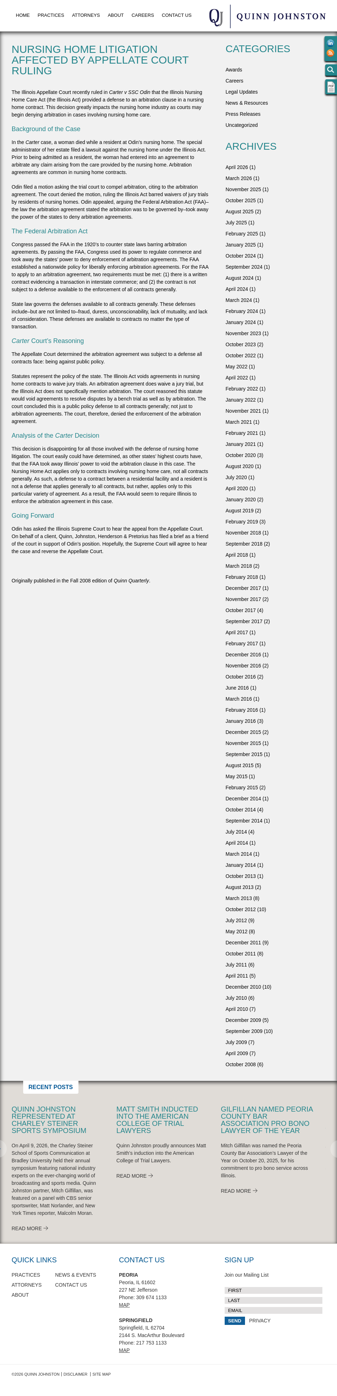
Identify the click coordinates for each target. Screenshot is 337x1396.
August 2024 (240, 278)
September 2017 (244, 621)
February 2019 (242, 522)
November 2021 (243, 411)
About (116, 15)
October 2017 (241, 610)
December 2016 (243, 654)
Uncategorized (242, 125)
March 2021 (239, 422)
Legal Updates (242, 92)
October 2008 (241, 1064)
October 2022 (241, 355)
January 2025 (241, 245)
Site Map (101, 1374)
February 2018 (242, 577)
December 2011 (243, 942)
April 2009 (237, 1053)
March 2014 (239, 854)
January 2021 (241, 444)
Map (124, 1305)
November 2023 (243, 333)
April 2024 (237, 289)
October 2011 (241, 954)
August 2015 (240, 765)
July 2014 (236, 832)
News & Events (75, 1275)
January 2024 (241, 322)
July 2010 (236, 998)
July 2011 (236, 965)
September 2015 (244, 754)
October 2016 (241, 677)
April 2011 (237, 976)
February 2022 (242, 389)
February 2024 (242, 311)
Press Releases (243, 114)
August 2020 (240, 466)
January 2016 (241, 721)
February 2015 (242, 787)
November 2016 (243, 666)
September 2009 (244, 1031)
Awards (234, 70)
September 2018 (244, 544)
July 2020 (236, 477)
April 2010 (237, 1009)
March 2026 (239, 178)
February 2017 (242, 643)
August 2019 (240, 510)
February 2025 (242, 234)
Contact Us (177, 15)
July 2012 (236, 920)
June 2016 (237, 688)
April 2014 (237, 843)
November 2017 (243, 599)
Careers (143, 15)
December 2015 (243, 732)
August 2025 (240, 211)
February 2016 (242, 710)
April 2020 (237, 488)
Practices (51, 15)
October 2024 (241, 256)
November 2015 (243, 743)
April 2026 (237, 167)
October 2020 (241, 455)
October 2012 (241, 909)
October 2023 (241, 344)
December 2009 (243, 1020)
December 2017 (243, 588)
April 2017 (237, 632)
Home (23, 15)
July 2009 (236, 1042)
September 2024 (244, 267)
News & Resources (247, 103)
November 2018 (243, 533)
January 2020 (241, 499)
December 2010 (243, 987)
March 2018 (239, 566)
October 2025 (241, 200)
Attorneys (86, 15)
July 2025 (236, 222)
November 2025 (243, 189)
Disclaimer (75, 1374)
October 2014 (241, 810)
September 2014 (244, 821)
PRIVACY (259, 1320)
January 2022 (241, 400)
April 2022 (237, 378)
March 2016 (239, 699)
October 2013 (241, 876)
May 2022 (236, 366)
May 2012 (236, 931)
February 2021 (242, 433)
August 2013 (240, 887)
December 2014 (243, 798)
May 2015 (236, 776)
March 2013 (239, 898)
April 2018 (237, 555)
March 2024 (239, 300)
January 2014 (241, 865)
